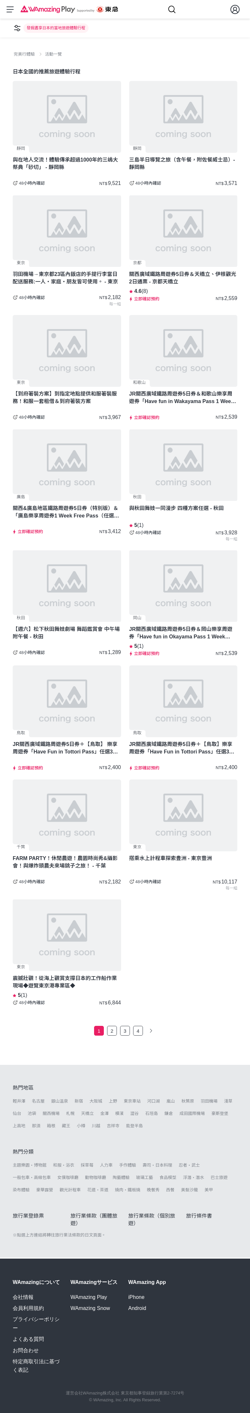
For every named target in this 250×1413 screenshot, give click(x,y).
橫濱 (119, 1114)
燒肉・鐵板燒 (127, 1190)
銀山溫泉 (59, 1101)
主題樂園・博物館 (30, 1165)
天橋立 (87, 1114)
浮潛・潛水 (193, 1178)
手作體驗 (127, 1165)
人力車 (106, 1165)
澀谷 (134, 1114)
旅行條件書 (199, 1217)
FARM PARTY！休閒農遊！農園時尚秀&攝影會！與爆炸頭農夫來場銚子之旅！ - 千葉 (65, 863)
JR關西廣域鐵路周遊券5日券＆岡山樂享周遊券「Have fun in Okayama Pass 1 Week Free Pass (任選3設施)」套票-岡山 (180, 634)
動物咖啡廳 (95, 1178)
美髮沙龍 (189, 1190)
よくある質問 (28, 1339)
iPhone (136, 1297)
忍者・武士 (189, 1165)
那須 (36, 1126)
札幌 (70, 1114)
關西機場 (51, 1114)
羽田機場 (209, 1101)
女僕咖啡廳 (67, 1178)
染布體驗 (21, 1190)
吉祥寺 (113, 1126)
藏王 (66, 1126)
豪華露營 (44, 1190)
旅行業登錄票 (28, 1217)
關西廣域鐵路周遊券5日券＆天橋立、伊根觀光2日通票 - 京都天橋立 (182, 278)
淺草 (228, 1101)
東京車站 (132, 1101)
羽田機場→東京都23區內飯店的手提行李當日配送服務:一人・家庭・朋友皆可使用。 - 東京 (65, 278)
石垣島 (151, 1114)
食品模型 (168, 1178)
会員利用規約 (28, 1308)
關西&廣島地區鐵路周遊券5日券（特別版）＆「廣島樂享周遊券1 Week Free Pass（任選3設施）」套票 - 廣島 (65, 513)
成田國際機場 (192, 1114)
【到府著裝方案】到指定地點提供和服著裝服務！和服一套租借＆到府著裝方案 (65, 398)
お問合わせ (26, 1350)
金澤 (104, 1114)
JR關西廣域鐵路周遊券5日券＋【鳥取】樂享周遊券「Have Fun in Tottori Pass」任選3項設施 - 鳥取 (181, 749)
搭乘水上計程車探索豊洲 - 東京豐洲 (170, 859)
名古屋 (38, 1101)
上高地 (19, 1126)
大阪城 (96, 1101)
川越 (96, 1126)
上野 (113, 1101)
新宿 (79, 1101)
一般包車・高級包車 (32, 1178)
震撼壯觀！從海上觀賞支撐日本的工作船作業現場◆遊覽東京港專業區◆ (65, 982)
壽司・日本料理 (157, 1165)
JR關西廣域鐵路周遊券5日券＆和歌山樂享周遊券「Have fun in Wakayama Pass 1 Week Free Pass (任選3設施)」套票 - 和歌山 (181, 399)
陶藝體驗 (121, 1178)
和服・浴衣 (63, 1165)
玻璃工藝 (144, 1178)
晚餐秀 (153, 1190)
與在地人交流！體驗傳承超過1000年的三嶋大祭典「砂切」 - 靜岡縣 (65, 164)
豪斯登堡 (219, 1114)
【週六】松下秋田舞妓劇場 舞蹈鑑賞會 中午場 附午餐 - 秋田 (66, 633)
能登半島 (134, 1126)
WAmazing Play (89, 1297)
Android (137, 1308)
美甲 (208, 1190)
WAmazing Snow (90, 1308)
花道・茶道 (97, 1190)
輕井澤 (19, 1101)
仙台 (17, 1114)
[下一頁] (151, 1032)
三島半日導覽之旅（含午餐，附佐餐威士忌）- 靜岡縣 (182, 164)
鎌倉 (168, 1114)
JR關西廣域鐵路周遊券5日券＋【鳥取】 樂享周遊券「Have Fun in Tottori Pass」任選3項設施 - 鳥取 (65, 749)
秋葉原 (187, 1101)
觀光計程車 (70, 1190)
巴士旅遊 (219, 1178)
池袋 (32, 1114)
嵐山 (170, 1101)
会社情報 (23, 1297)
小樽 (81, 1126)
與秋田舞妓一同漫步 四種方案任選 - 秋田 (176, 509)
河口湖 (153, 1101)
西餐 (170, 1190)
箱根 (51, 1126)
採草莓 (87, 1165)
